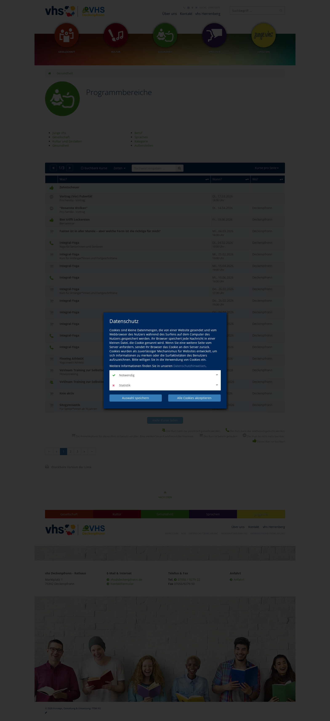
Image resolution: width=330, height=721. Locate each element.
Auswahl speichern (135, 398)
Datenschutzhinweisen (189, 366)
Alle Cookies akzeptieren (194, 398)
